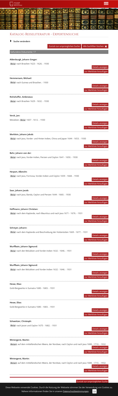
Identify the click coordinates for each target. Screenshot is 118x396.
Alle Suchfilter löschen (95, 46)
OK (94, 391)
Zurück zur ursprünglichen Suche (64, 46)
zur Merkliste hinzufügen (96, 71)
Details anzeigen (100, 67)
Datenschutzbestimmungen (76, 391)
